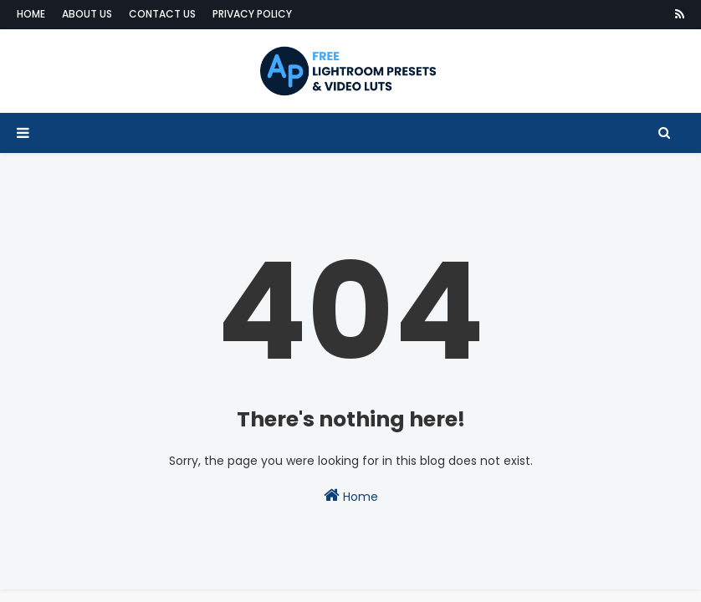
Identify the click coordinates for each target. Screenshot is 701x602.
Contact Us (162, 14)
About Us (87, 14)
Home (31, 14)
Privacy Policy (252, 14)
